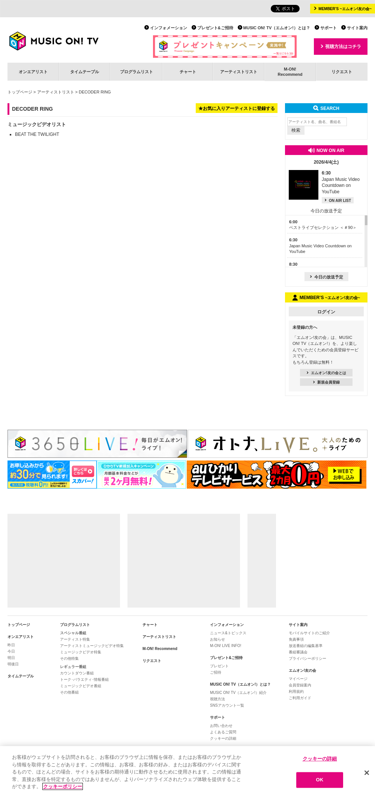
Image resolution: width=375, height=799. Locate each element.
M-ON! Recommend (159, 649)
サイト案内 (357, 28)
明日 (11, 658)
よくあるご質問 (223, 732)
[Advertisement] (64, 561)
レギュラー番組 (73, 667)
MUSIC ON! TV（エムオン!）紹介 (238, 693)
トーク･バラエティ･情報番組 (84, 679)
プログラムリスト (136, 71)
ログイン (326, 311)
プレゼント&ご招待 (215, 28)
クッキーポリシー (62, 787)
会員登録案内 (300, 685)
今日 (11, 651)
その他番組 (69, 692)
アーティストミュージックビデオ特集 (92, 646)
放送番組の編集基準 (305, 646)
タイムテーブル (84, 71)
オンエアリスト (33, 71)
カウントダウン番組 (77, 673)
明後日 (13, 664)
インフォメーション (168, 28)
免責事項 (296, 639)
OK (320, 780)
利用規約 (296, 691)
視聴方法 (217, 699)
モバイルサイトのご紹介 (309, 633)
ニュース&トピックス (228, 633)
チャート (188, 71)
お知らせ (217, 639)
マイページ (298, 679)
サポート (328, 28)
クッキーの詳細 (223, 738)
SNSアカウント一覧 (227, 705)
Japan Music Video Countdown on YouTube (320, 246)
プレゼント (219, 666)
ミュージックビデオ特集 (80, 652)
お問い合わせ (221, 726)
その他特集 (69, 658)
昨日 (11, 645)
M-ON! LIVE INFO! (225, 646)
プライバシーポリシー (307, 658)
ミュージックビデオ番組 (80, 686)
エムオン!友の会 (302, 670)
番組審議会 (298, 652)
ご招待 (215, 672)
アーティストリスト (238, 71)
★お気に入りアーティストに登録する (236, 108)
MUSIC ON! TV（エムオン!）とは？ (276, 28)
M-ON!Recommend (290, 71)
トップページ (20, 92)
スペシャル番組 (73, 633)
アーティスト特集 (75, 639)
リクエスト (342, 71)
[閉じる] (366, 773)
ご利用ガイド (300, 698)
